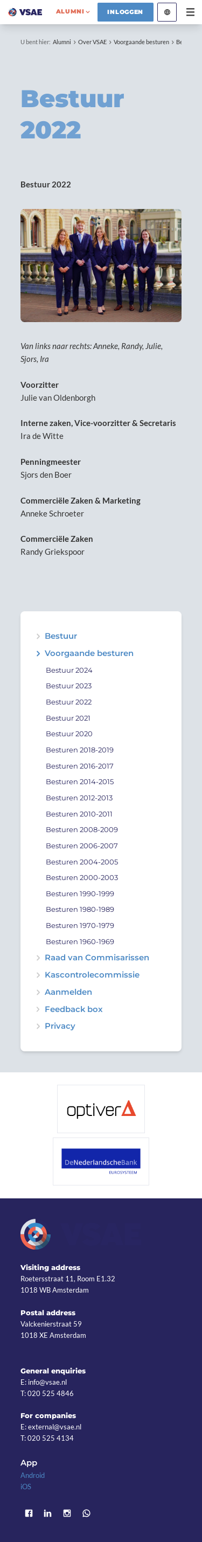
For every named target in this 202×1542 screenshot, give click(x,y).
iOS (25, 1486)
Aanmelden (68, 992)
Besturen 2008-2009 (82, 830)
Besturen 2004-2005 (82, 862)
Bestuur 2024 (69, 670)
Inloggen (125, 12)
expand (38, 653)
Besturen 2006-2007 (82, 846)
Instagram (67, 1513)
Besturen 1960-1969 (80, 942)
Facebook (28, 1513)
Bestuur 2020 (69, 734)
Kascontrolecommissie (92, 975)
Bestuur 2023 (69, 686)
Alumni (62, 41)
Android (32, 1475)
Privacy (60, 1026)
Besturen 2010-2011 (79, 814)
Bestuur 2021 (68, 718)
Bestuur (61, 636)
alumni (70, 11)
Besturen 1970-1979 (80, 926)
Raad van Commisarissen (97, 957)
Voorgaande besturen (141, 41)
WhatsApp (86, 1513)
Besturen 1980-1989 (80, 909)
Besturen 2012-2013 (79, 798)
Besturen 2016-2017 (80, 766)
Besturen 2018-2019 (80, 750)
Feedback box (74, 1009)
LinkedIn (48, 1513)
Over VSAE (92, 41)
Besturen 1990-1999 (80, 894)
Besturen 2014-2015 (80, 782)
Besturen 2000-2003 (82, 878)
